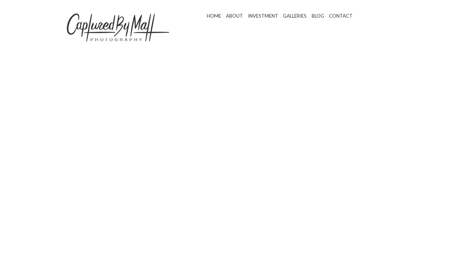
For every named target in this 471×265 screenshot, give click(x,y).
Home (214, 16)
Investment (263, 16)
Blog (318, 16)
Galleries (295, 16)
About (234, 16)
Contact (341, 16)
